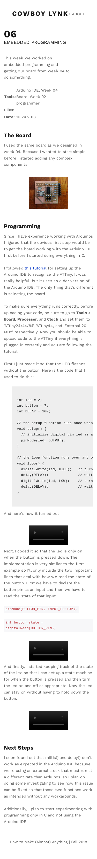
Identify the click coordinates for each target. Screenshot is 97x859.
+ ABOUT (77, 14)
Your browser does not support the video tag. (48, 535)
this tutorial (36, 268)
